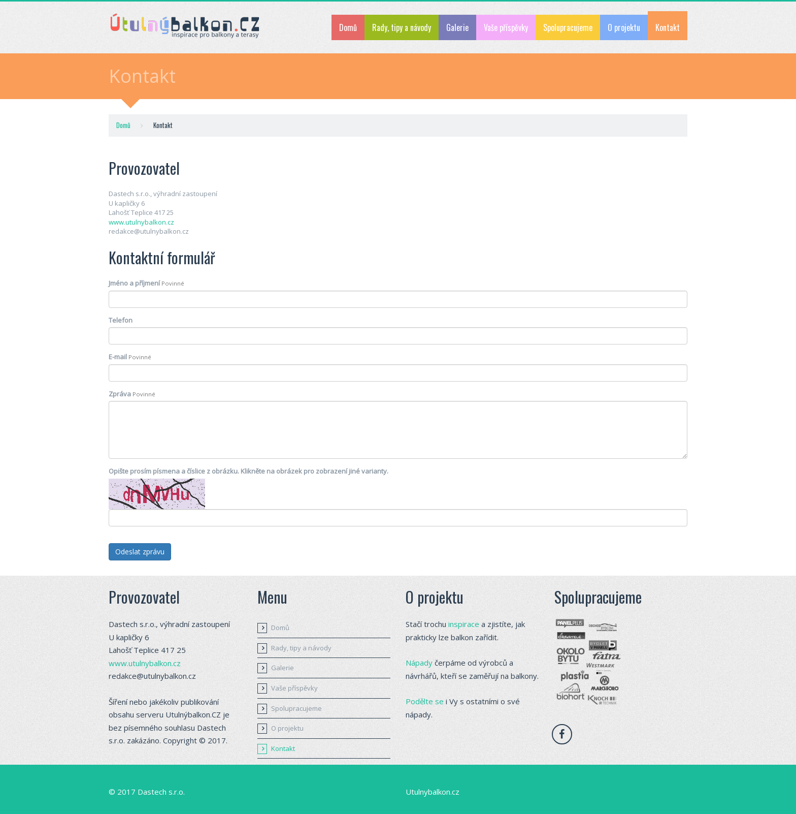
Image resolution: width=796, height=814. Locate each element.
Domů (348, 27)
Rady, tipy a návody (401, 27)
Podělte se (425, 701)
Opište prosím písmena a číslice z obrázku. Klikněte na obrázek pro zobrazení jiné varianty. (248, 471)
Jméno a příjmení (146, 283)
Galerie (457, 27)
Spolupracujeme (567, 27)
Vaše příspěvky (506, 27)
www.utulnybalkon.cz (141, 222)
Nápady (419, 663)
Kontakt (667, 27)
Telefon (120, 320)
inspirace (463, 624)
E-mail (130, 356)
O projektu (624, 27)
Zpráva (132, 393)
